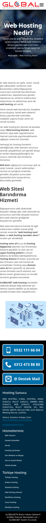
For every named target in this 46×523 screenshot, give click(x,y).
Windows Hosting (12, 507)
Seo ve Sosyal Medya (13, 460)
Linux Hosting (10, 502)
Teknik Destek (10, 465)
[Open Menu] (42, 5)
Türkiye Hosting (11, 477)
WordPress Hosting (13, 497)
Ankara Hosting (11, 482)
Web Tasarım (10, 435)
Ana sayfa (12, 55)
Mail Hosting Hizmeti (13, 492)
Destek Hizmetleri (12, 440)
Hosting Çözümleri (12, 450)
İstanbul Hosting (12, 487)
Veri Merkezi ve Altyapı (14, 455)
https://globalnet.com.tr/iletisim (17, 420)
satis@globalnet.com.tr (13, 424)
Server (7, 445)
